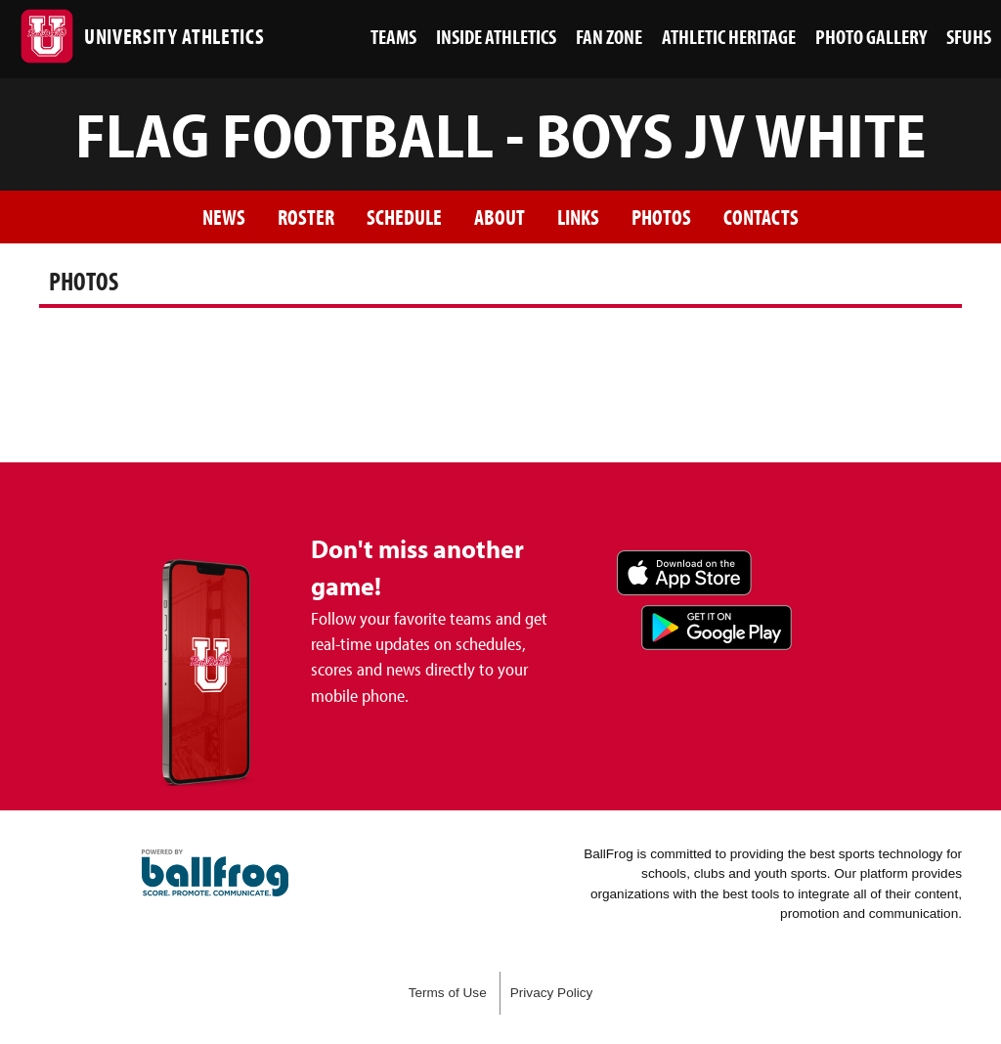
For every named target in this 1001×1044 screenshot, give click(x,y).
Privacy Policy (551, 992)
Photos (661, 216)
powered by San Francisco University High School (215, 872)
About (499, 216)
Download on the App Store (684, 572)
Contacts (761, 216)
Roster (306, 216)
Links (578, 216)
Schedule (404, 216)
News (223, 216)
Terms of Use (448, 992)
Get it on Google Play (716, 627)
